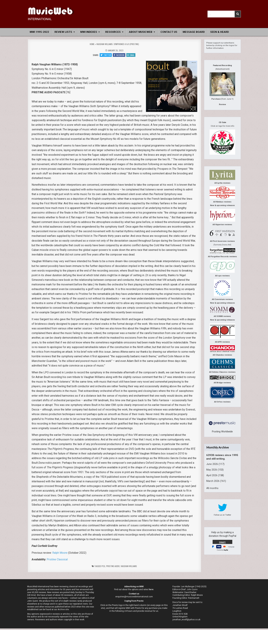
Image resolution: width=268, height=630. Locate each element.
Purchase (216, 99)
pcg (103, 567)
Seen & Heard (219, 32)
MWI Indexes (88, 32)
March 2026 (212, 481)
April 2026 (211, 475)
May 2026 (211, 469)
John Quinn (192, 591)
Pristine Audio (113, 567)
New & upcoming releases (222, 205)
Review (222, 104)
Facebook (119, 55)
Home (92, 44)
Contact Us (168, 32)
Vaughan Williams (129, 567)
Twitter (104, 55)
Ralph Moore (60, 554)
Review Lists (63, 32)
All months (212, 488)
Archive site (63, 611)
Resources (113, 32)
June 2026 (212, 464)
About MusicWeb (140, 32)
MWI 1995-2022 (39, 32)
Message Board (194, 32)
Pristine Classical (57, 560)
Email (132, 55)
